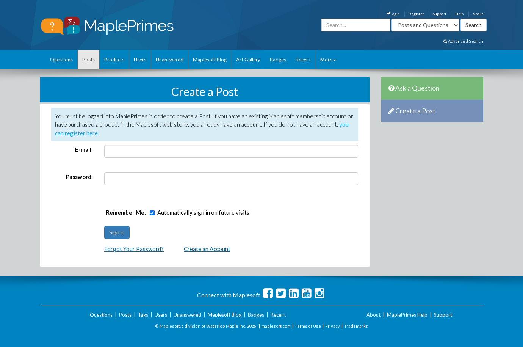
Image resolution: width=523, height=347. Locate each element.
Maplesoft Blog (210, 60)
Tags (143, 315)
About (478, 13)
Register (416, 13)
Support (439, 13)
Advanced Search (463, 41)
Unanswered (169, 60)
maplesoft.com (276, 325)
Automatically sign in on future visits (203, 212)
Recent (303, 60)
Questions (61, 60)
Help (459, 13)
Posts (88, 60)
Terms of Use (308, 325)
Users (140, 60)
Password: (79, 176)
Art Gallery (248, 60)
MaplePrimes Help (407, 315)
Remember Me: (126, 212)
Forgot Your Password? (134, 248)
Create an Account (207, 248)
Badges (278, 60)
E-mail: (84, 149)
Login (393, 13)
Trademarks (356, 325)
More (328, 60)
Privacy (332, 325)
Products (114, 60)
